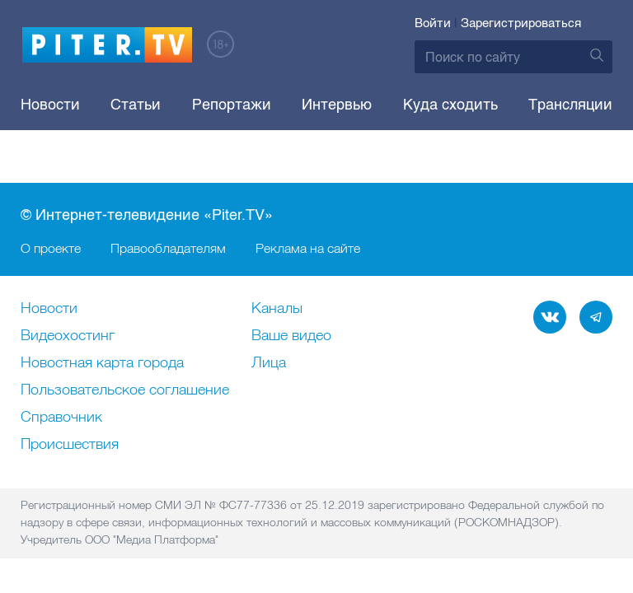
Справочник (61, 417)
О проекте (51, 247)
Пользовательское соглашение (125, 390)
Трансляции (570, 105)
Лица (268, 363)
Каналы (276, 309)
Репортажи (231, 105)
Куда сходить (450, 105)
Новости (50, 105)
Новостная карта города (102, 363)
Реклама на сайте (308, 247)
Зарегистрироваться (521, 23)
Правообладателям (168, 247)
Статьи (135, 105)
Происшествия (70, 445)
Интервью (337, 105)
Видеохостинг (68, 336)
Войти (433, 23)
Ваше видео (291, 336)
